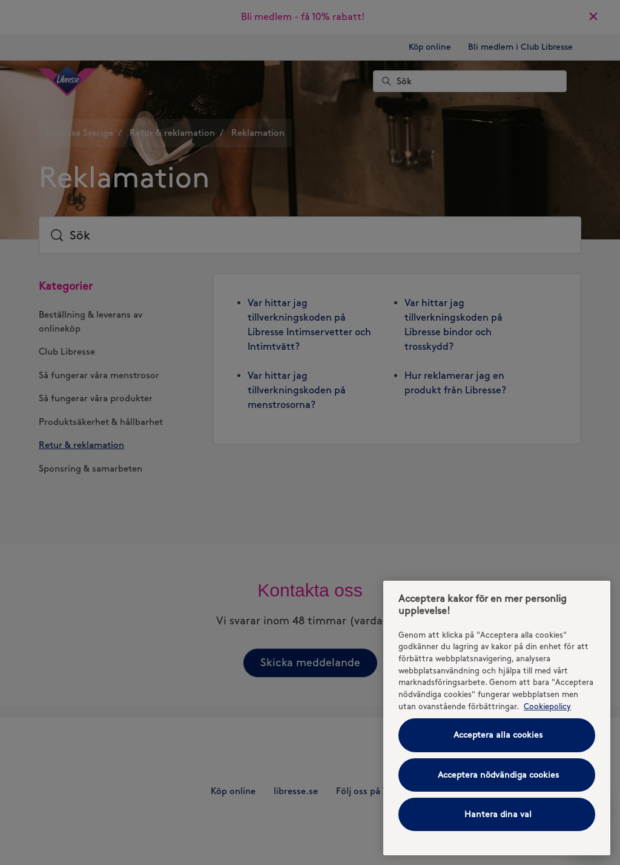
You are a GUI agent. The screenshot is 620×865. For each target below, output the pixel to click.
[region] (496, 718)
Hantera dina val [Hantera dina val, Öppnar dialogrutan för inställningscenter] (498, 814)
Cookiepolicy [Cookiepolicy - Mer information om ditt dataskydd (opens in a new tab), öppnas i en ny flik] (547, 706)
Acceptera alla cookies (497, 735)
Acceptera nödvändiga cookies (498, 775)
